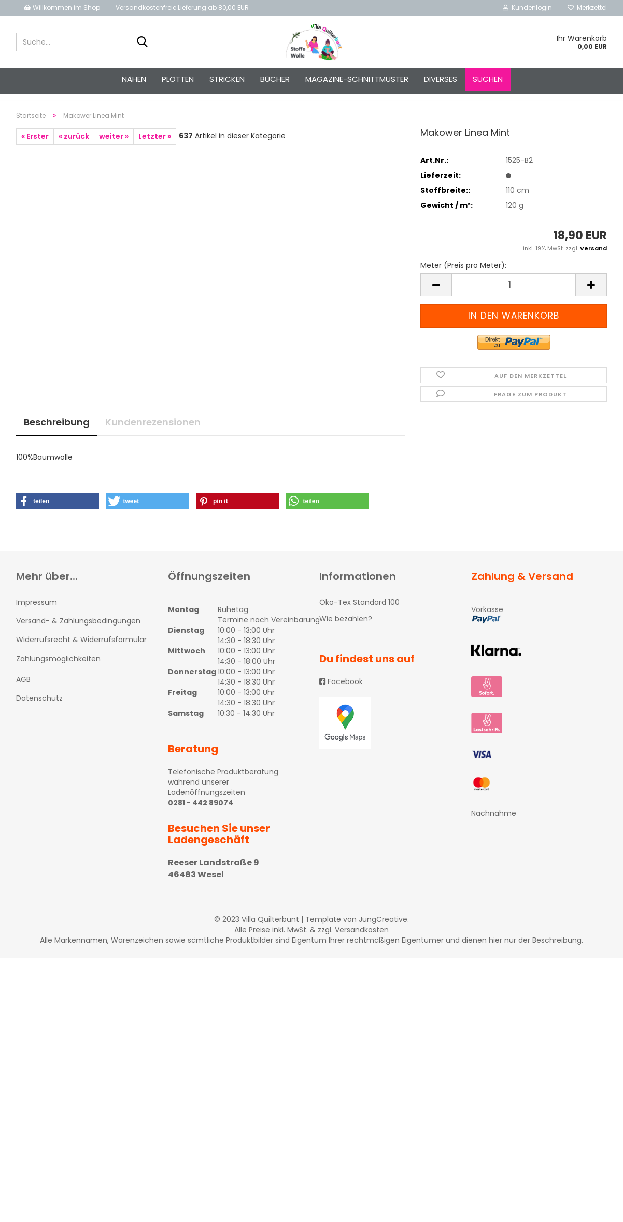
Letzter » (154, 145)
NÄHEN (134, 79)
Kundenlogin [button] (527, 7)
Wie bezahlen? (345, 628)
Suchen (488, 79)
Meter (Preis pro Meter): (463, 275)
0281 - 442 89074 (200, 812)
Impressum (36, 611)
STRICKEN (227, 79)
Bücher (275, 79)
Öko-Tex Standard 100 (359, 611)
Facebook (341, 691)
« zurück (74, 145)
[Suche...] (142, 42)
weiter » (114, 145)
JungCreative (383, 928)
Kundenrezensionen (153, 431)
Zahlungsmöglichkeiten (58, 668)
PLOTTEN (178, 79)
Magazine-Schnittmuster (356, 79)
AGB (23, 689)
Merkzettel (587, 7)
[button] (57, 510)
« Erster (35, 145)
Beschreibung (57, 431)
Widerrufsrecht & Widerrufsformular (81, 649)
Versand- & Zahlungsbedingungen (78, 630)
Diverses (440, 79)
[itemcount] (513, 294)
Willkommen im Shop (62, 7)
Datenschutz (39, 707)
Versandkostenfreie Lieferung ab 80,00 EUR (182, 7)
